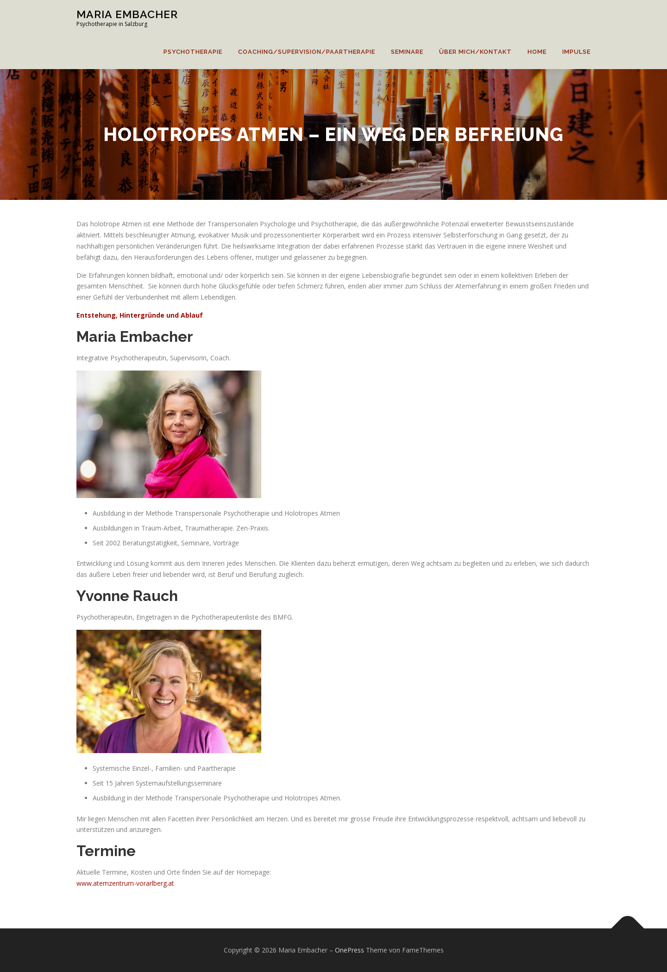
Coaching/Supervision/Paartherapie (306, 51)
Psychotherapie (193, 51)
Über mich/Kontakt (475, 51)
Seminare (407, 51)
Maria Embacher (127, 14)
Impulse (576, 51)
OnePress (349, 950)
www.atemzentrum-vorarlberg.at (125, 883)
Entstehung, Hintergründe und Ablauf (139, 315)
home (537, 51)
